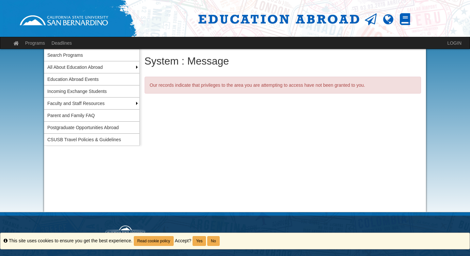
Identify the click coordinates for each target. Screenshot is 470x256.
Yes (199, 241)
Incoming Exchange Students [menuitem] (77, 91)
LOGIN (454, 43)
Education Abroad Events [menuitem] (73, 79)
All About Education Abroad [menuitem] (75, 67)
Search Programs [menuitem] (65, 55)
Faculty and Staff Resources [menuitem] (76, 103)
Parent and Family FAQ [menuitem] (71, 115)
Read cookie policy (153, 241)
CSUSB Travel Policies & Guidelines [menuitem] (84, 139)
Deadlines (62, 43)
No (213, 241)
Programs (35, 43)
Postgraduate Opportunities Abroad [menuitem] (83, 127)
